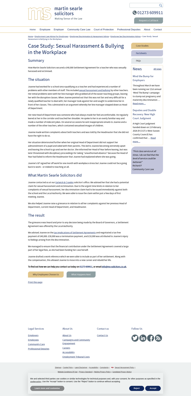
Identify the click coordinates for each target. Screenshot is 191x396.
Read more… (139, 103)
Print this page (35, 282)
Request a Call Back (148, 20)
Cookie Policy (68, 367)
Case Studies (142, 45)
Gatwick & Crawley (64, 182)
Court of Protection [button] (104, 29)
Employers (33, 335)
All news (157, 69)
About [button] (147, 29)
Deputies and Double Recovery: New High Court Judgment (144, 114)
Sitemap (58, 367)
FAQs (138, 60)
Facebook (150, 338)
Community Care (36, 344)
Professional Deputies (38, 348)
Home (33, 29)
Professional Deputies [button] (128, 29)
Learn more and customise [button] (47, 388)
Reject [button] (137, 388)
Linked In (143, 338)
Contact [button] (158, 29)
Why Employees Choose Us (46, 274)
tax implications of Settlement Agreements (75, 232)
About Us (66, 335)
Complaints (104, 367)
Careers (66, 347)
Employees (33, 339)
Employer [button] (59, 29)
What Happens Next (81, 274)
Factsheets (141, 53)
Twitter (135, 338)
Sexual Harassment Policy (124, 367)
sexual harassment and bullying (94, 90)
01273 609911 (150, 13)
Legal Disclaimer (81, 367)
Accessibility (68, 352)
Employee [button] (45, 29)
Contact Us (102, 335)
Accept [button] (153, 388)
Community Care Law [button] (78, 29)
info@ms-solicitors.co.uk (114, 266)
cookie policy (35, 381)
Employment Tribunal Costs (76, 356)
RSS (158, 338)
